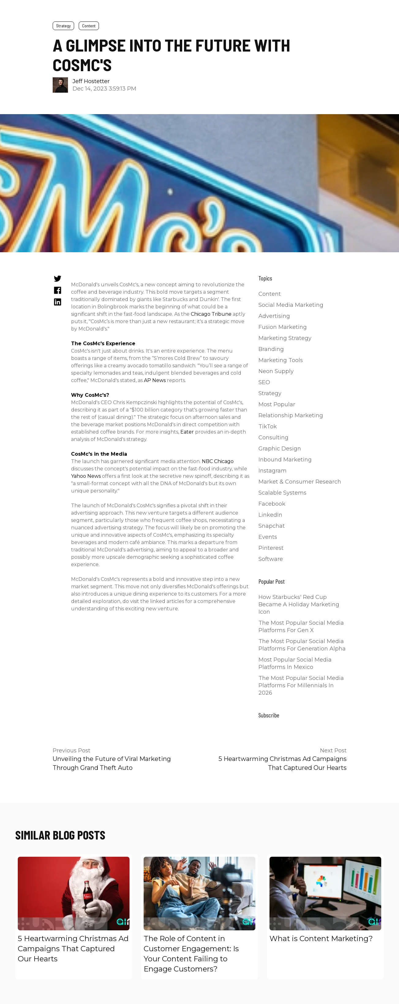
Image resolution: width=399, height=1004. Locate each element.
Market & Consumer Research (299, 481)
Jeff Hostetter (91, 81)
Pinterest (271, 548)
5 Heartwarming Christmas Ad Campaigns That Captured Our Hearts (73, 948)
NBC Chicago (218, 461)
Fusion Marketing (282, 327)
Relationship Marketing (290, 415)
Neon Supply (276, 371)
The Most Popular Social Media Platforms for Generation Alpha (302, 645)
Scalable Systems (282, 492)
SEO (264, 382)
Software (270, 559)
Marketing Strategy (284, 338)
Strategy (63, 25)
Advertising (274, 316)
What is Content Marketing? (321, 938)
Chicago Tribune (211, 314)
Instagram (272, 470)
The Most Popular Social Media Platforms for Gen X (301, 627)
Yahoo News (86, 476)
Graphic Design (279, 448)
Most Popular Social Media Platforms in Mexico (295, 663)
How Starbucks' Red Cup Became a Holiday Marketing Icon (298, 604)
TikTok (267, 426)
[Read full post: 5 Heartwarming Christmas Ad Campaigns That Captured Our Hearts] (74, 893)
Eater (187, 432)
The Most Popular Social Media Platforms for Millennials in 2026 (301, 685)
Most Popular (276, 404)
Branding (271, 349)
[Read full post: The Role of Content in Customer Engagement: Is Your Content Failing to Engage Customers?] (199, 893)
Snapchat (271, 526)
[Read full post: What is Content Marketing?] (325, 893)
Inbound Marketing (285, 459)
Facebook (271, 503)
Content (89, 25)
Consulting (273, 437)
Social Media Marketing (290, 305)
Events (267, 537)
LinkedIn (270, 515)
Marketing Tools (280, 360)
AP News (155, 380)
